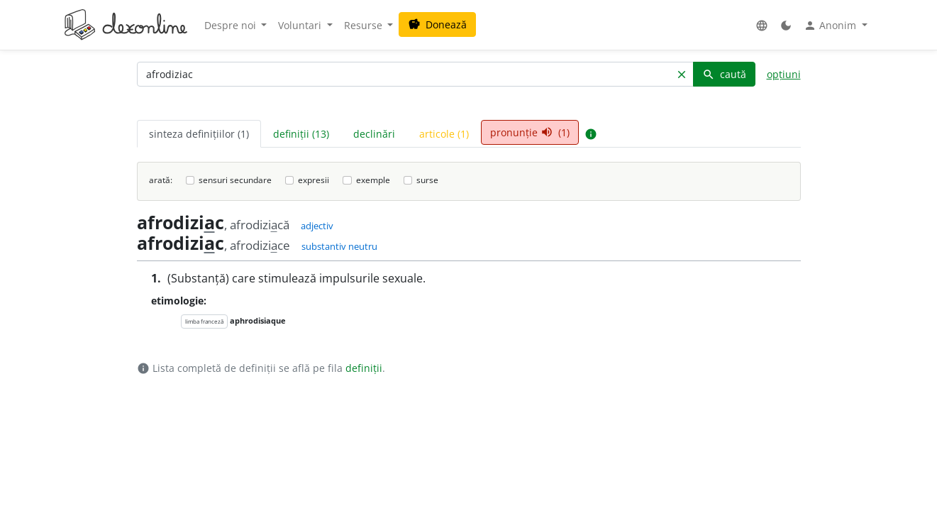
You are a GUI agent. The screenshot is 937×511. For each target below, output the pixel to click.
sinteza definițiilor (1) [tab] (199, 134)
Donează (437, 24)
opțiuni (784, 74)
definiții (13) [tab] (301, 134)
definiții (363, 368)
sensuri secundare (235, 180)
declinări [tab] (374, 134)
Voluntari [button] (301, 25)
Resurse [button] (364, 25)
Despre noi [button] (231, 25)
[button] (762, 25)
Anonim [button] (831, 25)
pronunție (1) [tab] (530, 132)
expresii (313, 180)
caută (724, 74)
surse (427, 180)
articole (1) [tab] (444, 134)
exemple (373, 180)
